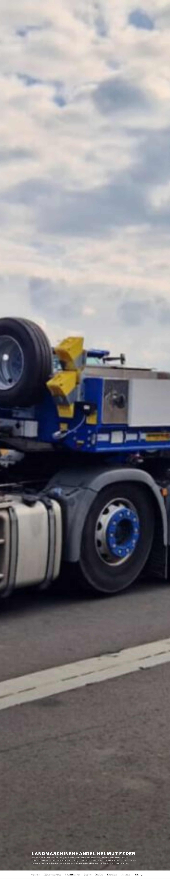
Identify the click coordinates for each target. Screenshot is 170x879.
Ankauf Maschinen (72, 875)
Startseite (35, 875)
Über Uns (99, 875)
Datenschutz (112, 875)
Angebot (87, 875)
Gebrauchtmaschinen (52, 875)
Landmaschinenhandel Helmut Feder (84, 853)
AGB (136, 875)
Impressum (126, 875)
